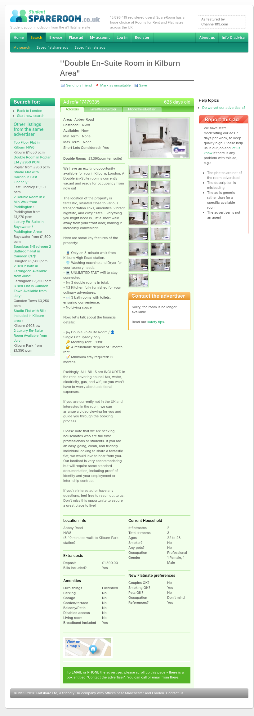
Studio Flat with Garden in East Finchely (26, 177)
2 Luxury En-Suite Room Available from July (30, 335)
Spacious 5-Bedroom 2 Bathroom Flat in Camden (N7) (32, 251)
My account (100, 37)
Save (143, 85)
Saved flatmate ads (89, 47)
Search (36, 38)
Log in (122, 37)
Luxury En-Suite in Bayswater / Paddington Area (29, 227)
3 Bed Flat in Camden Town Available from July (31, 291)
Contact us (174, 693)
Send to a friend (79, 85)
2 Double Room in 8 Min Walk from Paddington (29, 202)
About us (206, 37)
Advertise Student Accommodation (76, 37)
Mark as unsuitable (115, 85)
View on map (88, 647)
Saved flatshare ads (52, 47)
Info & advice (233, 37)
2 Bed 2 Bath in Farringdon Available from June (30, 271)
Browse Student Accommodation (55, 37)
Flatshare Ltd (46, 693)
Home (18, 37)
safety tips (155, 322)
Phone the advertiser (141, 109)
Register (142, 37)
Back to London (29, 111)
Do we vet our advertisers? (223, 107)
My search (21, 47)
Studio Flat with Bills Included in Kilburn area (30, 316)
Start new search (30, 115)
